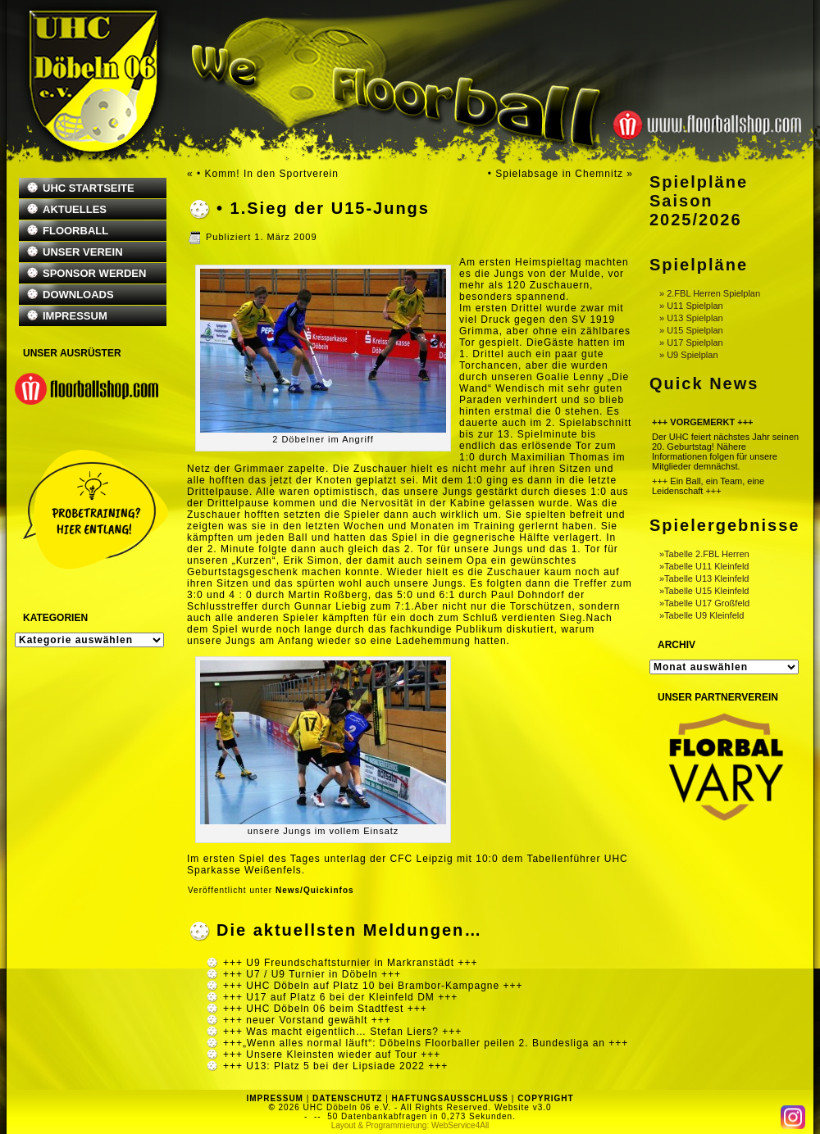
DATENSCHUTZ (347, 1098)
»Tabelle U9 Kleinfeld (701, 615)
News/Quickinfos (315, 890)
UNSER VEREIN (83, 252)
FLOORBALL (75, 231)
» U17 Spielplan (691, 342)
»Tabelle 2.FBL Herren (704, 554)
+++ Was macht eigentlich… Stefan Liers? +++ (342, 1031)
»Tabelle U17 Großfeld (704, 603)
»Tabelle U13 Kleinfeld (704, 578)
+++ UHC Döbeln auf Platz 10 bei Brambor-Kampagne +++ (373, 985)
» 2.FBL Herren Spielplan (709, 293)
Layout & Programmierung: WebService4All (410, 1125)
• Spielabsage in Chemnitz (555, 173)
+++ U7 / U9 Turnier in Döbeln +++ (312, 974)
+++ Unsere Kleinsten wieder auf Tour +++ (331, 1054)
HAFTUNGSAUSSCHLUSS (450, 1098)
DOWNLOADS (78, 294)
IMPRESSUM (75, 316)
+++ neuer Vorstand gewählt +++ (307, 1020)
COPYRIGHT (545, 1098)
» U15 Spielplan (691, 330)
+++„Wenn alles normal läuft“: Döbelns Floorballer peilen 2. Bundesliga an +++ (425, 1043)
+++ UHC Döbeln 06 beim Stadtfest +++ (325, 1008)
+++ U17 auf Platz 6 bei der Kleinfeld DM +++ (340, 997)
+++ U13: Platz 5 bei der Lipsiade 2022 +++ (335, 1066)
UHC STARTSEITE (88, 188)
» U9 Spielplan (688, 355)
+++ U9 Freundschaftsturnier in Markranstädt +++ (350, 962)
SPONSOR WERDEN (94, 273)
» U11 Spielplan (691, 306)
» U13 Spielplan (691, 318)
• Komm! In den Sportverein (268, 173)
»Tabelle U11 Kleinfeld (704, 566)
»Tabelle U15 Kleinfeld (704, 591)
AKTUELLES (75, 209)
